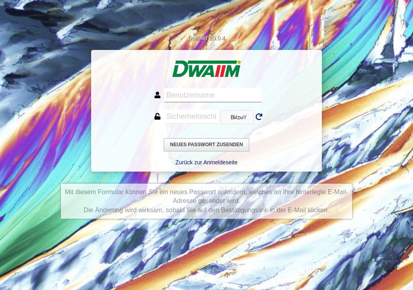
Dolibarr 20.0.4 (206, 38)
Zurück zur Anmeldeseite (206, 162)
